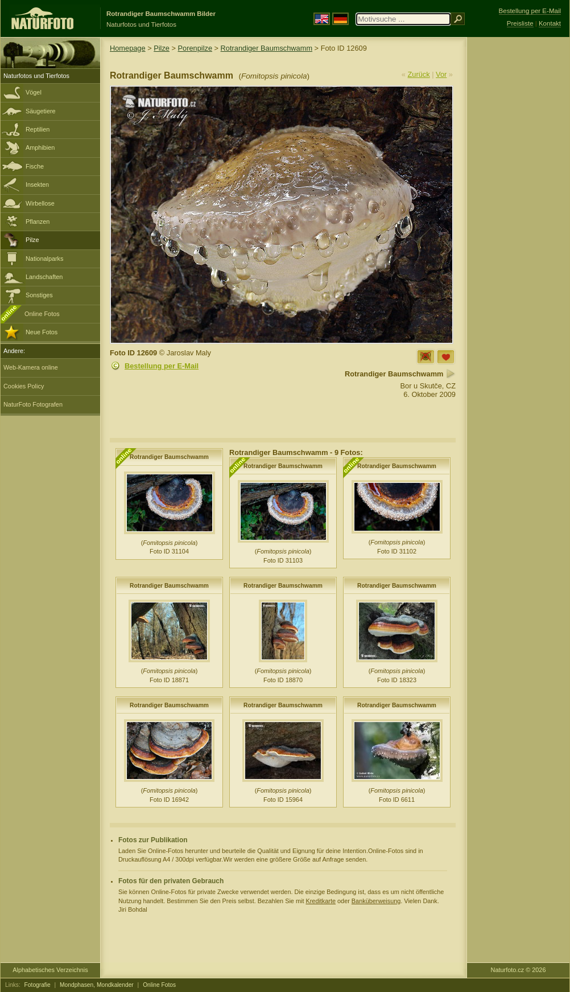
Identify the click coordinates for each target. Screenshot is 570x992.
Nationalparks (45, 258)
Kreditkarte (320, 900)
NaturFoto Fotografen (33, 404)
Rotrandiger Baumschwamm (266, 48)
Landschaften (44, 276)
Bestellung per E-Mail (162, 366)
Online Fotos (42, 313)
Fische (35, 166)
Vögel (34, 92)
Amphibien (40, 147)
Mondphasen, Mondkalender (97, 985)
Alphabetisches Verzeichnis (50, 969)
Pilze (32, 239)
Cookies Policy (23, 386)
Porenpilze (195, 48)
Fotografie (37, 985)
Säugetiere (41, 111)
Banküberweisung (376, 900)
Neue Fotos (41, 332)
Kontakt (550, 23)
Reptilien (37, 129)
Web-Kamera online (30, 367)
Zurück (419, 74)
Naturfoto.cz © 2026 (518, 969)
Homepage (128, 48)
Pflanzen (37, 221)
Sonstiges (39, 295)
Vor (441, 74)
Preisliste (520, 23)
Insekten (37, 184)
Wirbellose (40, 203)
